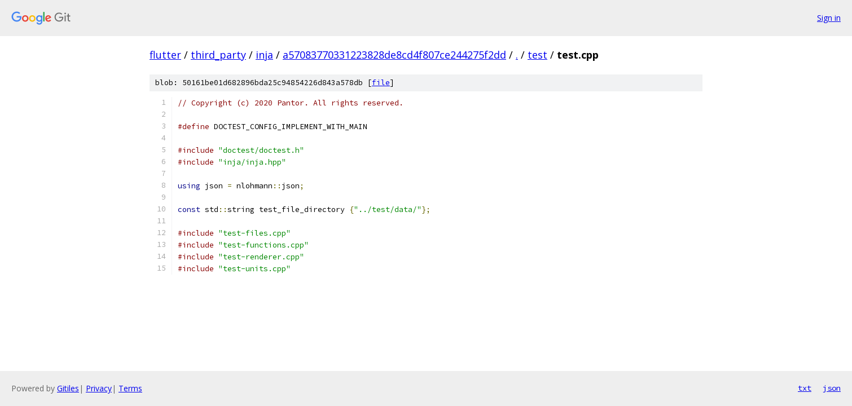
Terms (130, 388)
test (537, 54)
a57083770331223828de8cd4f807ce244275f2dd (394, 54)
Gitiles (68, 388)
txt (804, 388)
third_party (218, 54)
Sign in (829, 17)
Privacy (99, 388)
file (381, 82)
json (832, 388)
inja (264, 54)
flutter (165, 54)
